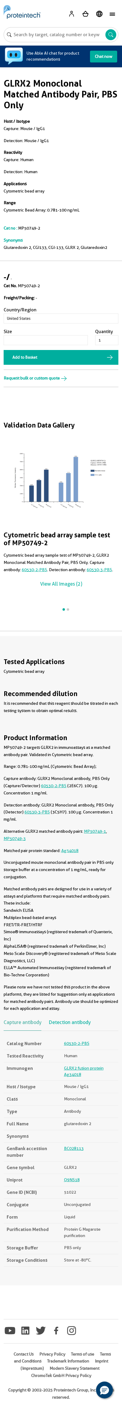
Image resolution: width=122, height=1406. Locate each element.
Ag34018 (70, 850)
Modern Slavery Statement (74, 1368)
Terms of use (82, 1354)
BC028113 (74, 1148)
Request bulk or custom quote (35, 378)
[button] (104, 1390)
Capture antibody (22, 1022)
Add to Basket (24, 357)
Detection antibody (70, 1022)
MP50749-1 (95, 831)
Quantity (104, 331)
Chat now (103, 56)
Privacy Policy (52, 1354)
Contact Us (24, 1354)
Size (8, 331)
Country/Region (20, 310)
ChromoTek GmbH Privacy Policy (61, 1375)
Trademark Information (68, 1361)
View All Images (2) (61, 584)
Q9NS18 (72, 1179)
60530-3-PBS (99, 569)
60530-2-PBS (34, 569)
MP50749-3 (15, 838)
